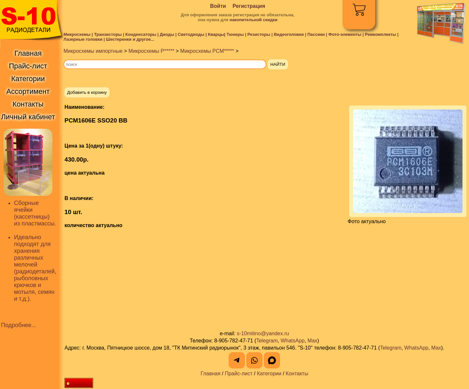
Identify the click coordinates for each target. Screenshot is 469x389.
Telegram (267, 340)
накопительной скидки (253, 19)
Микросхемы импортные (93, 51)
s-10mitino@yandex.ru (263, 333)
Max (312, 340)
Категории (269, 373)
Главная (210, 373)
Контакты (297, 373)
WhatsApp (292, 340)
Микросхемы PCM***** (207, 51)
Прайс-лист (238, 373)
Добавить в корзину (87, 92)
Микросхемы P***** (152, 51)
